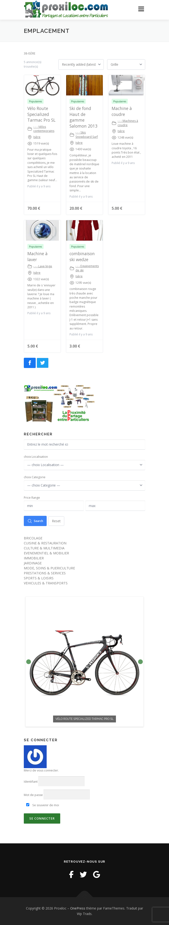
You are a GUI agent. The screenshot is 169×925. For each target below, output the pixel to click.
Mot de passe (33, 795)
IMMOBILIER (34, 558)
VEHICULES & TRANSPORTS (46, 583)
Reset (56, 521)
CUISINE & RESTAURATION (45, 543)
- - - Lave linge (42, 266)
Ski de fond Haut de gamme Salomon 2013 (83, 117)
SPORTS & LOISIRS (39, 578)
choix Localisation (36, 457)
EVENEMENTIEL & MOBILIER (46, 553)
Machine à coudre (122, 111)
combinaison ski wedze (82, 256)
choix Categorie (34, 477)
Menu (141, 9)
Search (35, 521)
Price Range (32, 498)
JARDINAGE (33, 563)
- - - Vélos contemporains (43, 129)
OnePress (77, 908)
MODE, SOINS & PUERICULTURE (49, 568)
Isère (36, 137)
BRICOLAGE (33, 538)
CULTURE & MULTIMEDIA (44, 548)
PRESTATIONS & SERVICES (45, 573)
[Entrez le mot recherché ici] (84, 444)
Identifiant (31, 782)
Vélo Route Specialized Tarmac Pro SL (41, 114)
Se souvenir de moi (42, 805)
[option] (84, 661)
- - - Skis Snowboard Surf (86, 134)
